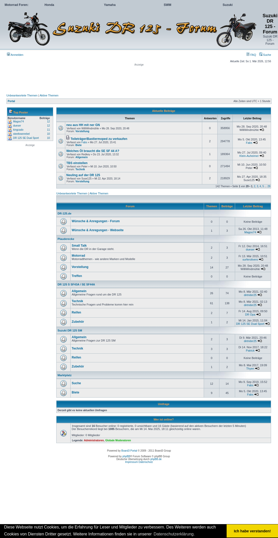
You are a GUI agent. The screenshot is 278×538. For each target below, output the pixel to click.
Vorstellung (82, 131)
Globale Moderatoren (118, 440)
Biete (78, 145)
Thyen (250, 368)
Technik (80, 169)
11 (48, 129)
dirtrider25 (250, 295)
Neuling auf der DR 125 (83, 175)
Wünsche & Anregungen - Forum (96, 221)
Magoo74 (18, 121)
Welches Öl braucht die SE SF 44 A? (92, 151)
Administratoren (94, 440)
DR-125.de (64, 213)
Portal (11, 101)
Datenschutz (145, 462)
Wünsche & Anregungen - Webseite (98, 230)
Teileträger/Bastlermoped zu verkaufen (99, 139)
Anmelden (15, 54)
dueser (17, 125)
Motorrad (78, 255)
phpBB (126, 456)
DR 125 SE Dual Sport (26, 138)
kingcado (18, 129)
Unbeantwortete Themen (22, 95)
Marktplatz (64, 375)
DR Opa (250, 314)
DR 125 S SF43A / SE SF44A (76, 284)
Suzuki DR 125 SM (70, 330)
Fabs (84, 142)
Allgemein (81, 157)
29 (268, 186)
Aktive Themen (49, 95)
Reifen (76, 312)
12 (48, 121)
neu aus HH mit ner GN (83, 125)
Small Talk (79, 245)
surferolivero (250, 259)
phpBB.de (156, 459)
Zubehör (78, 322)
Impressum (131, 462)
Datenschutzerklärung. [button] (174, 534)
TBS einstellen (77, 163)
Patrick (250, 350)
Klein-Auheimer (249, 155)
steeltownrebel (21, 133)
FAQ (251, 54)
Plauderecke (66, 238)
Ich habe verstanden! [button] (252, 531)
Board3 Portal (129, 450)
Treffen (77, 276)
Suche (265, 54)
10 (48, 133)
